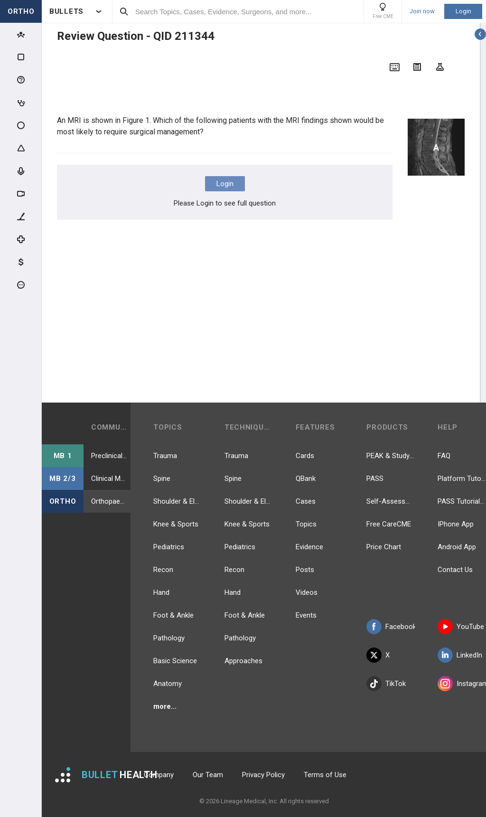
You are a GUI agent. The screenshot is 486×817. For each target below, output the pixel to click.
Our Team (208, 774)
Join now (422, 11)
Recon (163, 569)
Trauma (165, 455)
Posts (305, 569)
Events (306, 615)
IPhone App (456, 524)
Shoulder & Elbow (177, 501)
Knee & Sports (175, 524)
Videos (307, 592)
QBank (306, 478)
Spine (161, 478)
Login (463, 11)
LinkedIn (460, 655)
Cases (306, 501)
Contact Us (455, 569)
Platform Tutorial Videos (462, 478)
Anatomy (167, 683)
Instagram (462, 683)
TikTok (386, 683)
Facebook (390, 626)
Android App (457, 547)
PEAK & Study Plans (390, 455)
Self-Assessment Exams (390, 501)
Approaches (243, 661)
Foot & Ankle (173, 615)
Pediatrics (168, 547)
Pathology (169, 638)
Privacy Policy (263, 774)
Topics (306, 524)
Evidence (309, 547)
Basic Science (175, 661)
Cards (305, 455)
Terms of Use (325, 774)
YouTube (461, 626)
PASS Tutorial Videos (462, 501)
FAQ (444, 455)
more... (165, 706)
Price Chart (383, 547)
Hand (161, 592)
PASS (374, 478)
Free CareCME (388, 524)
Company (159, 774)
